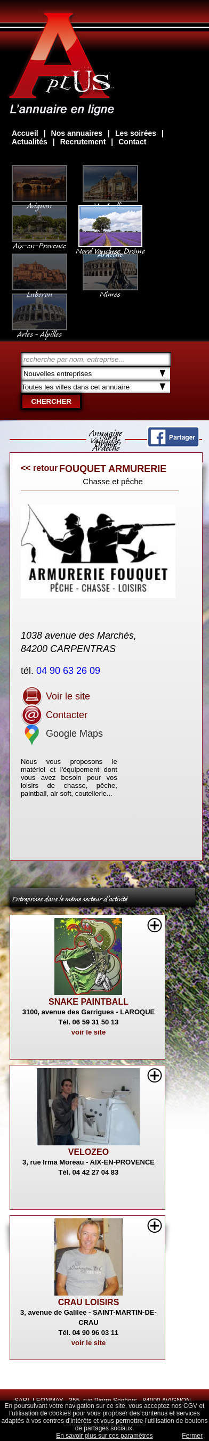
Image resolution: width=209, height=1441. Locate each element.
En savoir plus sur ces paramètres (104, 1435)
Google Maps (62, 733)
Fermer (192, 1435)
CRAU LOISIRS (88, 1302)
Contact (132, 141)
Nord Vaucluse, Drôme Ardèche (110, 247)
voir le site (88, 1032)
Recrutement (83, 141)
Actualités (29, 141)
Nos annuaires (76, 133)
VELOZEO (88, 1152)
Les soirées (135, 133)
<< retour (39, 468)
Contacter (54, 715)
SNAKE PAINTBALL (88, 1001)
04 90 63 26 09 (69, 670)
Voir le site (55, 696)
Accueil (25, 133)
